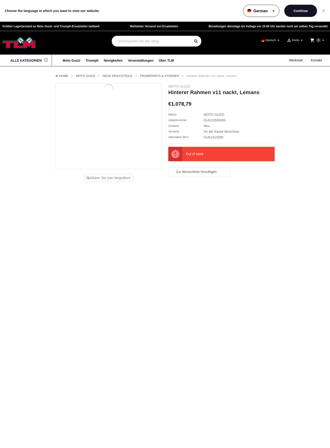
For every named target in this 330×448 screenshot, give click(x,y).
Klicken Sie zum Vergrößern (109, 178)
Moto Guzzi (71, 60)
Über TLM (166, 60)
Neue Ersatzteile (117, 76)
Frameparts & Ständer (159, 76)
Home (63, 76)
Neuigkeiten (113, 60)
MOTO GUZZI (85, 76)
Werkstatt (296, 60)
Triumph (92, 60)
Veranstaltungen (140, 60)
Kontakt (316, 60)
